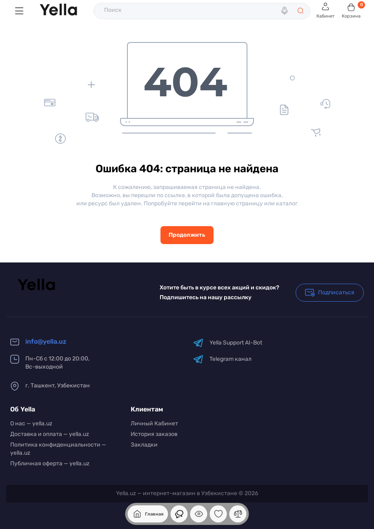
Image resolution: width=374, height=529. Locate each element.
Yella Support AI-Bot (227, 343)
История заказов (154, 434)
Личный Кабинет (154, 423)
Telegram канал (222, 359)
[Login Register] (325, 11)
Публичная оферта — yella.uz (49, 463)
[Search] (285, 11)
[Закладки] (218, 513)
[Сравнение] (238, 513)
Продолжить (187, 234)
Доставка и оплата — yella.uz (49, 434)
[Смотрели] (179, 513)
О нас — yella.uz (31, 423)
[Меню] (19, 11)
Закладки (144, 444)
